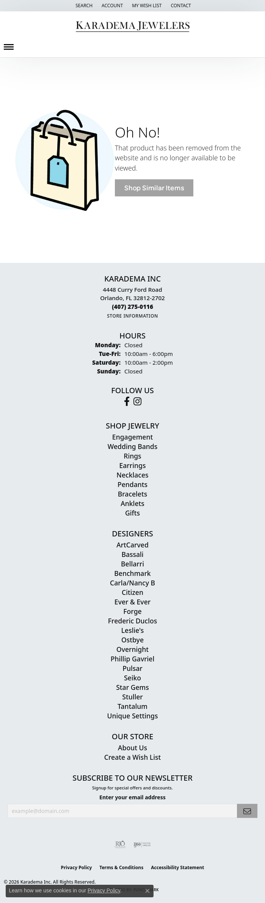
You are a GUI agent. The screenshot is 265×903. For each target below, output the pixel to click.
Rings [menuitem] (132, 455)
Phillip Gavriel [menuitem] (132, 658)
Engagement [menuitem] (132, 436)
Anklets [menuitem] (132, 503)
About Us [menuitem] (132, 747)
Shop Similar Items (154, 188)
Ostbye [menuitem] (132, 639)
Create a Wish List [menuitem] (132, 757)
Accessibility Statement (177, 867)
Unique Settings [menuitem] (132, 715)
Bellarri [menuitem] (132, 563)
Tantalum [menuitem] (132, 706)
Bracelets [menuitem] (132, 493)
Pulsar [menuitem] (132, 668)
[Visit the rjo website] (120, 844)
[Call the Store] (132, 306)
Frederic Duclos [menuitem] (132, 620)
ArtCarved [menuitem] (132, 544)
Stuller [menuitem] (132, 696)
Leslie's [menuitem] (132, 630)
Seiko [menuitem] (132, 677)
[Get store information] (132, 316)
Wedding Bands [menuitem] (132, 446)
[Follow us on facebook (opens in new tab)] (127, 401)
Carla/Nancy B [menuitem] (132, 582)
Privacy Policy (76, 867)
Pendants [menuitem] (132, 484)
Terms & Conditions (121, 867)
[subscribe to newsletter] (247, 811)
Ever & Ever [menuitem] (132, 601)
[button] (83, 5)
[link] (180, 5)
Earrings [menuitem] (132, 465)
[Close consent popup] (147, 891)
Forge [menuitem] (132, 611)
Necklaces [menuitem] (132, 474)
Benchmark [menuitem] (132, 573)
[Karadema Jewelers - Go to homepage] (132, 26)
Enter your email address (132, 797)
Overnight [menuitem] (132, 649)
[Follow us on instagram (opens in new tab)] (137, 401)
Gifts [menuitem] (132, 512)
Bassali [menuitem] (132, 554)
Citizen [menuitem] (132, 592)
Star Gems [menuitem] (132, 687)
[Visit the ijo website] (142, 844)
